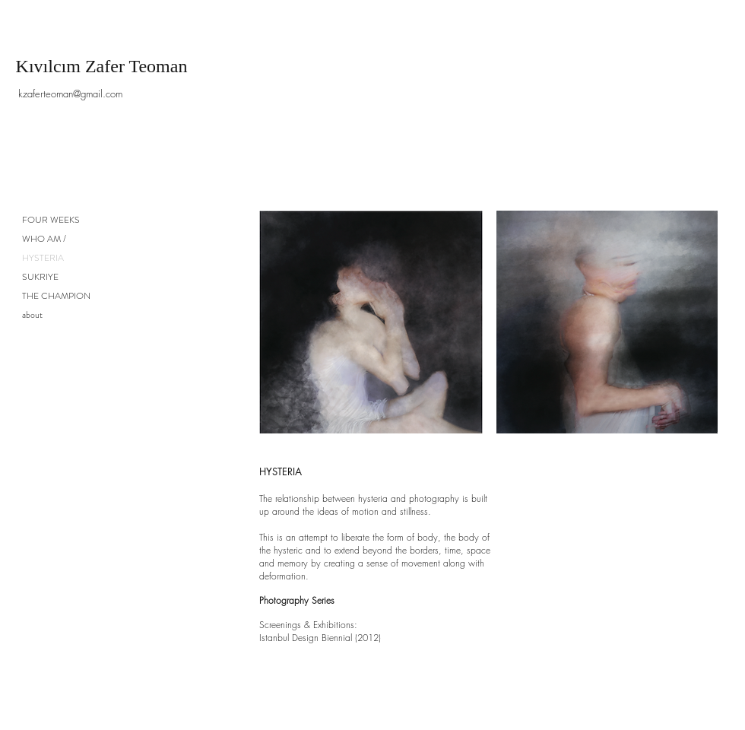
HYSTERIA (43, 258)
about (32, 315)
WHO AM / (44, 239)
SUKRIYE (40, 277)
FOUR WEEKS (51, 220)
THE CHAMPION (56, 296)
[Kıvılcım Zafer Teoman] (101, 66)
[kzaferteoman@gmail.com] (70, 93)
